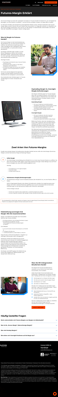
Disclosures (38, 362)
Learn (5, 9)
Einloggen (40, 2)
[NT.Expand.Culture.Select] (35, 2)
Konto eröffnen (51, 2)
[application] (55, 394)
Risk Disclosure (31, 362)
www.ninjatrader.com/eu (13, 365)
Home (2, 9)
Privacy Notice (4, 362)
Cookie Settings (19, 362)
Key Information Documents (48, 362)
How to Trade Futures (11, 9)
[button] (29, 321)
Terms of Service (12, 362)
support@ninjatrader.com (46, 349)
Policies (25, 362)
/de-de (20, 365)
